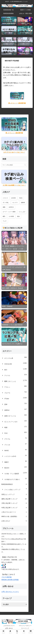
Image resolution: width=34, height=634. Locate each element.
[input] (14, 165)
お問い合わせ (9, 628)
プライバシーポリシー (25, 625)
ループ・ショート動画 (9, 211)
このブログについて (9, 625)
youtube (13, 198)
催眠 (4, 207)
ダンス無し (6, 202)
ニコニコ (5, 198)
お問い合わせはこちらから (10, 591)
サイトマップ (25, 628)
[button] (25, 165)
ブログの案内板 (6, 577)
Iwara (20, 198)
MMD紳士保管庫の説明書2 (10, 579)
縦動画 (23, 202)
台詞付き (11, 207)
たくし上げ (22, 211)
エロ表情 (11, 216)
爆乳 (4, 216)
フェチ (5, 221)
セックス (15, 202)
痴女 (18, 216)
